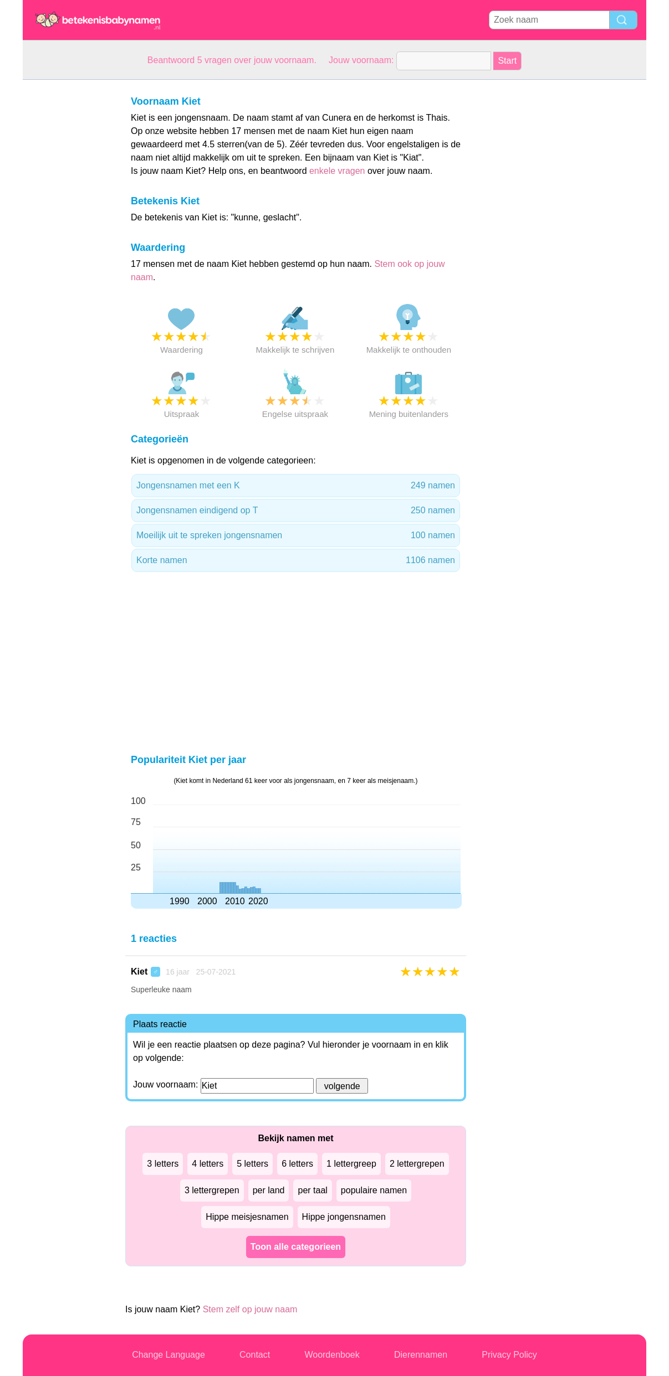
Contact (254, 1354)
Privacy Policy (509, 1354)
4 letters (207, 1163)
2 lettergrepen (417, 1163)
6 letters (297, 1163)
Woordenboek (331, 1354)
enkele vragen (337, 171)
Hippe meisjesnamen (247, 1217)
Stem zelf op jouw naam (250, 1309)
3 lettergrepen (212, 1190)
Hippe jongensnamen (344, 1217)
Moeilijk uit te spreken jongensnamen (295, 535)
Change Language (168, 1354)
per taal (312, 1190)
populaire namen (374, 1190)
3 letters (162, 1163)
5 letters (252, 1163)
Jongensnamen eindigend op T (295, 510)
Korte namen (295, 560)
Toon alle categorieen (296, 1246)
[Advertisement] (67, 246)
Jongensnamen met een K (295, 485)
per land (269, 1190)
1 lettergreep (351, 1163)
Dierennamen (420, 1354)
